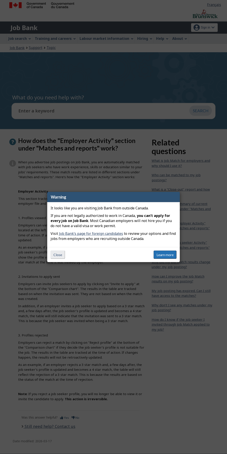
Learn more (165, 255)
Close (57, 255)
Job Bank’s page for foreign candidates (91, 233)
